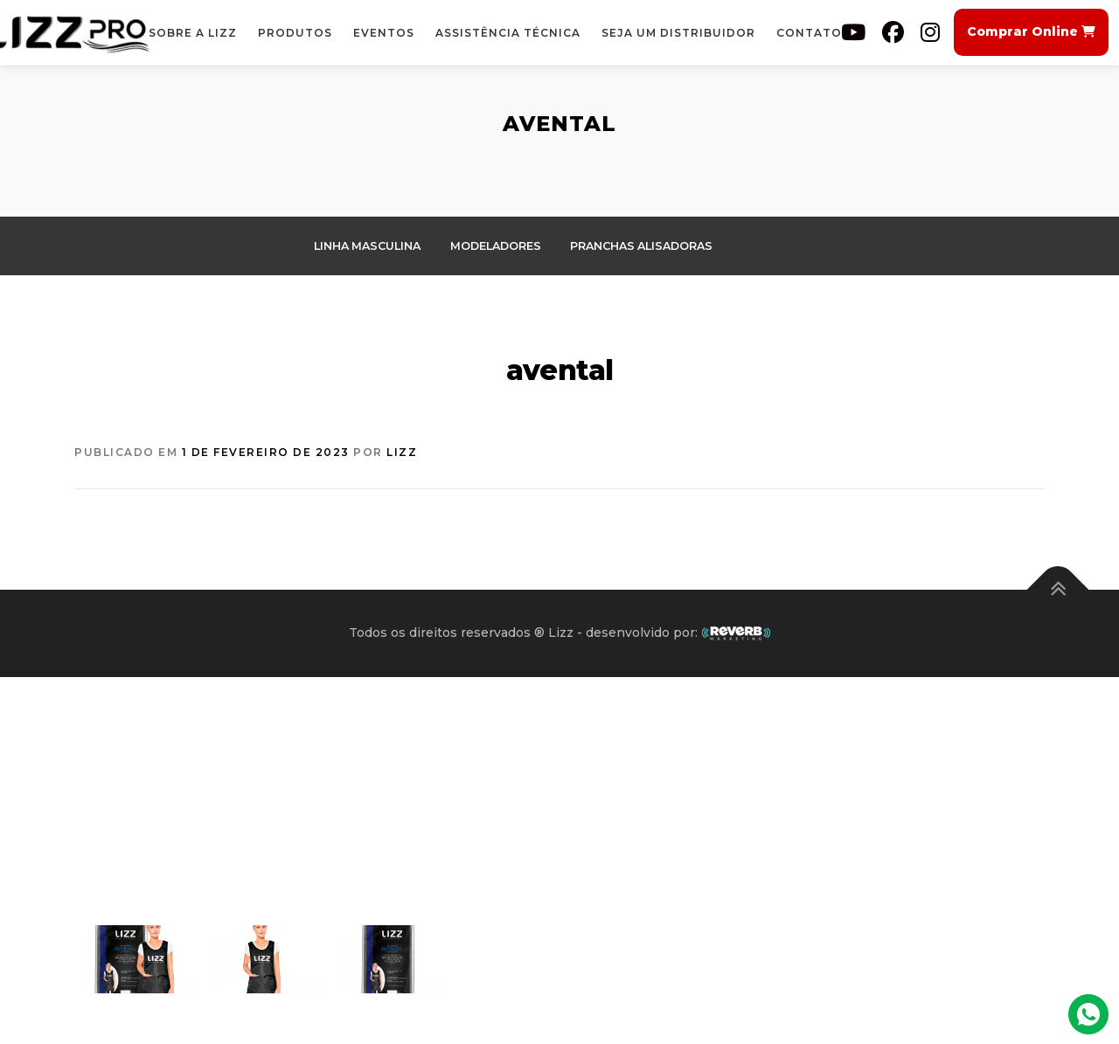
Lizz (401, 453)
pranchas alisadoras (655, 245)
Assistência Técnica (507, 32)
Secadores (351, 282)
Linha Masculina (370, 245)
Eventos (383, 32)
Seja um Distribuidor (678, 32)
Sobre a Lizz (193, 32)
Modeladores (503, 245)
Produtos (295, 32)
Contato (809, 32)
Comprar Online (1031, 31)
